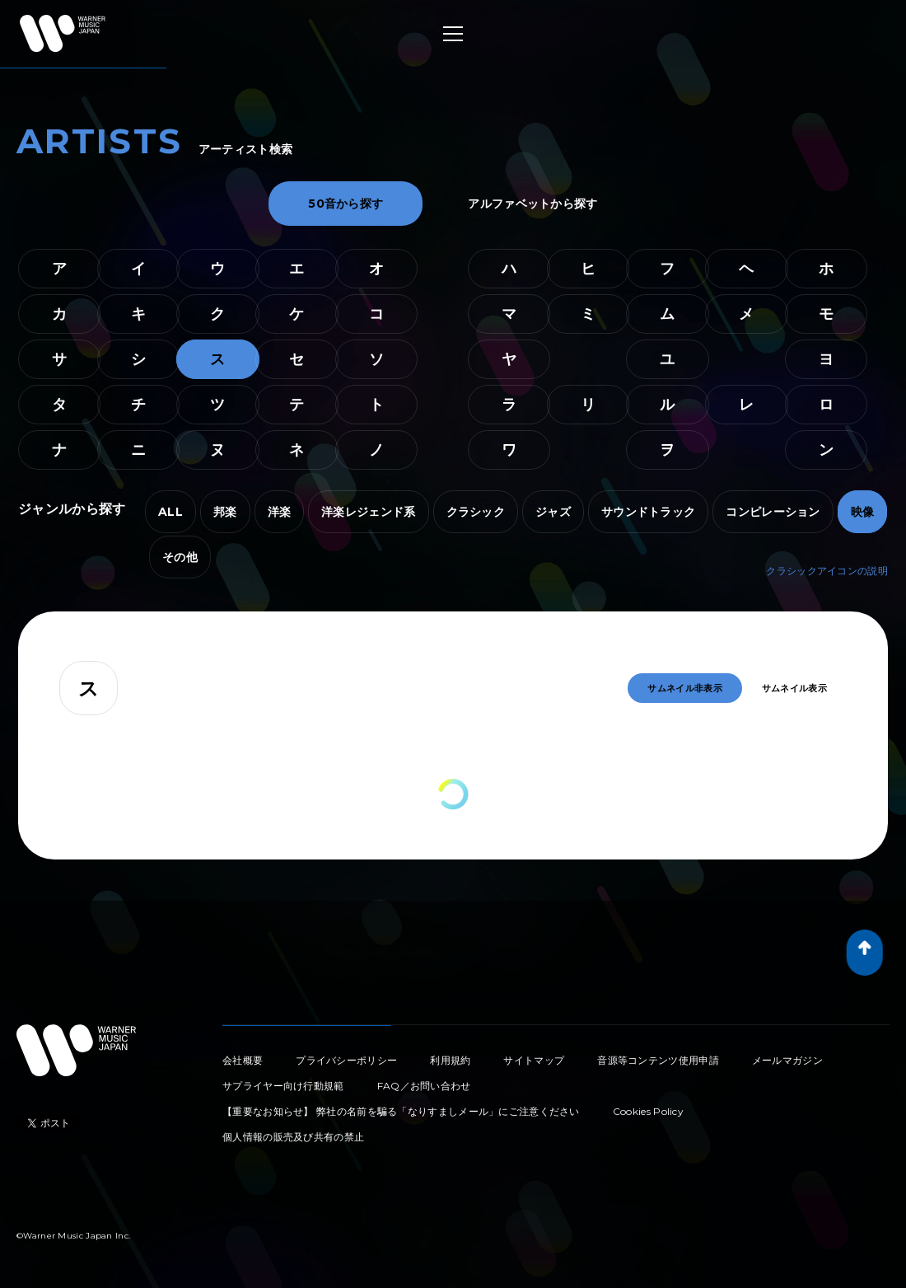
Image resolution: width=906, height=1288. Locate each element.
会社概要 (242, 1060)
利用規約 (450, 1060)
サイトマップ (533, 1060)
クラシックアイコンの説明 (827, 570)
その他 (180, 557)
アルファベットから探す (532, 203)
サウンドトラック (648, 511)
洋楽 (280, 511)
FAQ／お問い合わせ (424, 1086)
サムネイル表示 (794, 688)
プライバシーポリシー (346, 1060)
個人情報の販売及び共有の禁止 (293, 1137)
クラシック (476, 511)
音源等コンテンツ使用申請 (658, 1060)
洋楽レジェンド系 (368, 511)
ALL (170, 511)
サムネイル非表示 (684, 688)
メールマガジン (787, 1060)
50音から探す (345, 203)
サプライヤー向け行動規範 (283, 1086)
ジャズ (553, 511)
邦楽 (225, 511)
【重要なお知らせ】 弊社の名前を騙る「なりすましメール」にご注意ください (401, 1111)
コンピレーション (773, 511)
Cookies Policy (648, 1111)
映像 (863, 511)
